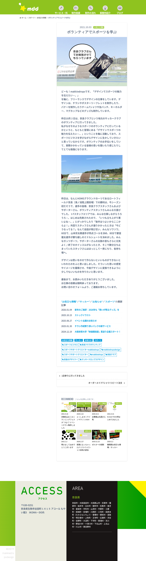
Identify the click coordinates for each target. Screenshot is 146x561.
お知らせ (97, 301)
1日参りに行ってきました (73, 376)
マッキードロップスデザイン (93, 359)
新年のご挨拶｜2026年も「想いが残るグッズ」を (97, 310)
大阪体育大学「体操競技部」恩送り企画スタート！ (98, 332)
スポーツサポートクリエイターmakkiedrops (81, 350)
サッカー (84, 301)
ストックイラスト (83, 315)
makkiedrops (97, 354)
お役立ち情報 (69, 301)
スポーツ (109, 301)
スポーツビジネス (71, 345)
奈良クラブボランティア (91, 345)
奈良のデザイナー (71, 359)
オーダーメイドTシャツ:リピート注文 (105, 383)
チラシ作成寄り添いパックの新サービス (93, 326)
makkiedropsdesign (111, 350)
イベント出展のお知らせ (86, 321)
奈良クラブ (111, 354)
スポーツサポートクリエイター (76, 354)
